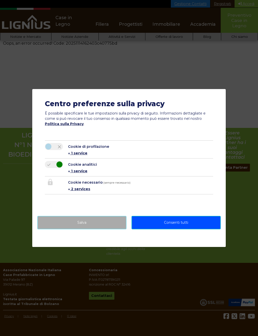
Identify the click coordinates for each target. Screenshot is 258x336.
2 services (79, 189)
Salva (81, 222)
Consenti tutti (176, 222)
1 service (77, 153)
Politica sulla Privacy (64, 124)
